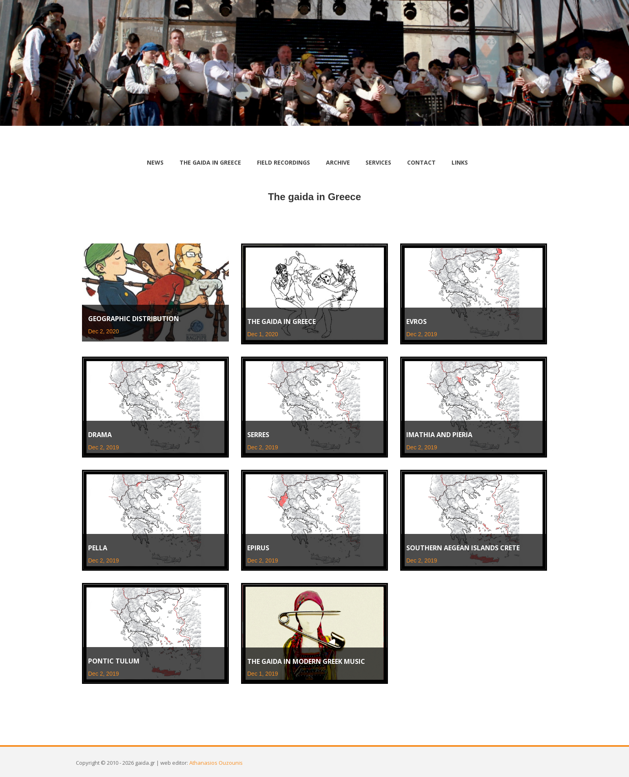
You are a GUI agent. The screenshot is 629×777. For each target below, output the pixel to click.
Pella (97, 547)
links (460, 162)
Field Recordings (283, 162)
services (378, 162)
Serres (258, 434)
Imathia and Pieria (439, 434)
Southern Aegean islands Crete (463, 547)
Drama (100, 434)
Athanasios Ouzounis (216, 762)
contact (421, 162)
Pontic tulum (114, 660)
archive (338, 162)
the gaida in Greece (210, 162)
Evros (416, 321)
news (155, 162)
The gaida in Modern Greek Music (306, 661)
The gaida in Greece (281, 321)
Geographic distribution (133, 318)
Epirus (258, 547)
